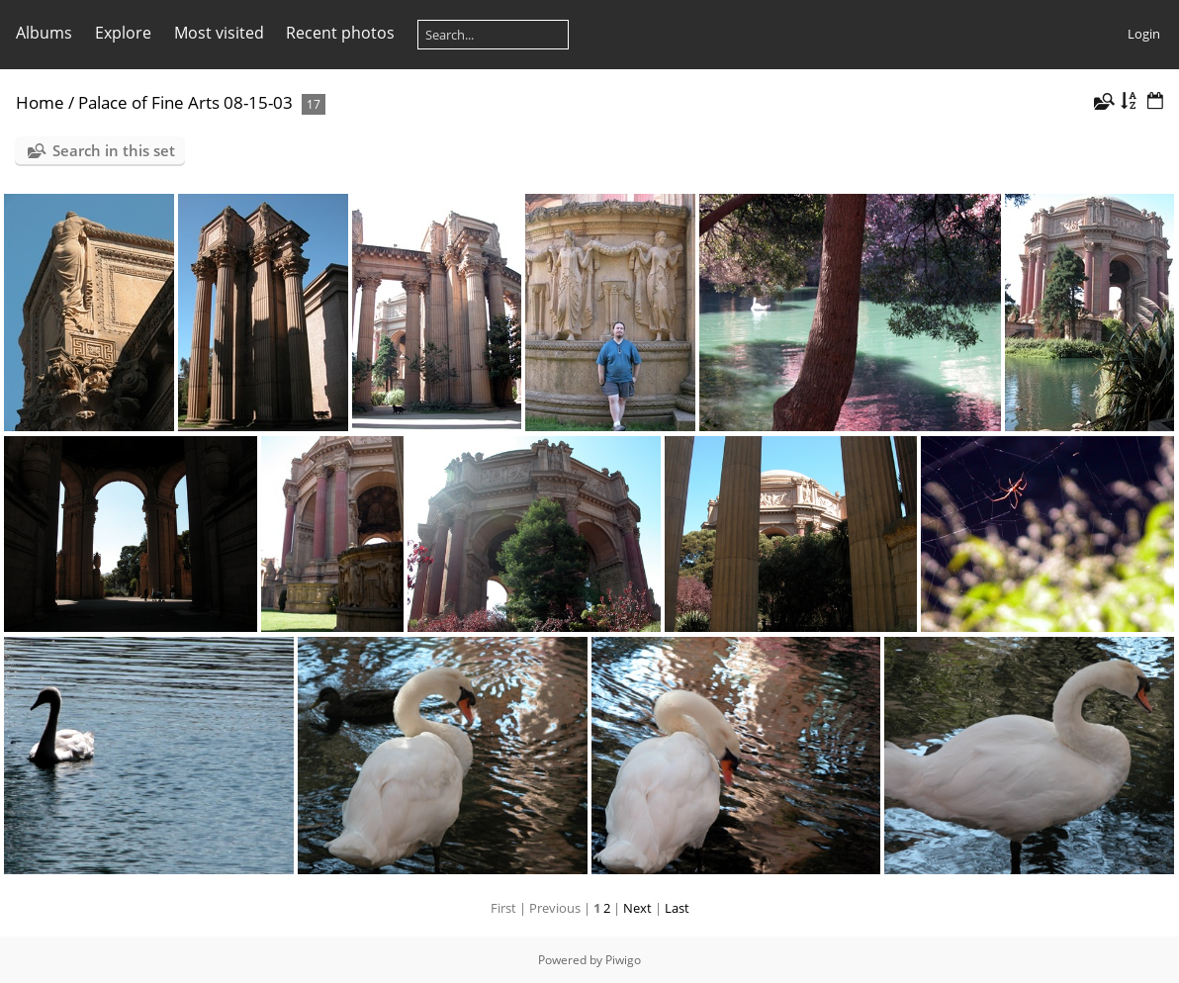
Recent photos (340, 33)
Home (40, 102)
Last (677, 908)
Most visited (219, 33)
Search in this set (113, 150)
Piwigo (623, 959)
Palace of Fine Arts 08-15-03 (185, 102)
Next (637, 908)
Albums (44, 33)
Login (1144, 34)
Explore (123, 33)
